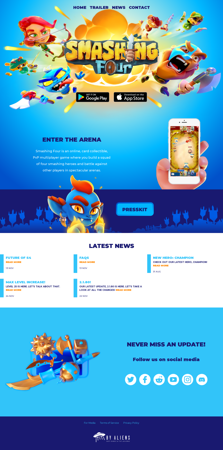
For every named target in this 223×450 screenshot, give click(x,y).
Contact (139, 7)
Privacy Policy (131, 423)
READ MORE (13, 262)
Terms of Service (109, 423)
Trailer (99, 7)
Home (79, 7)
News (118, 7)
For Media (89, 423)
